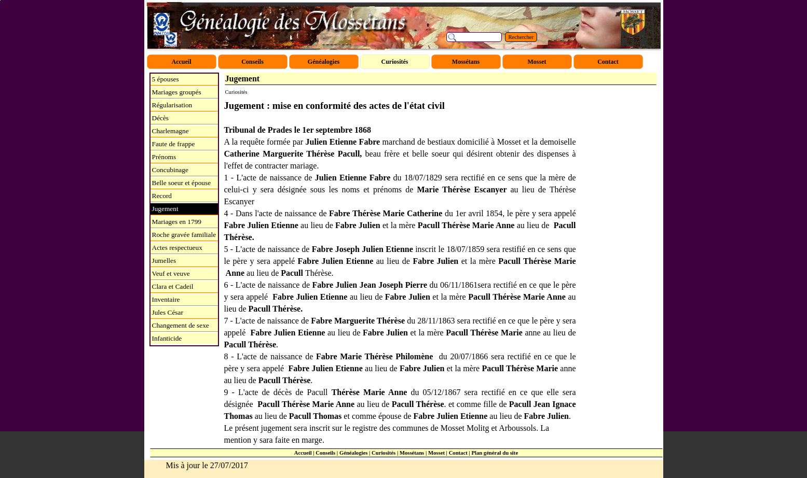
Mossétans (412, 453)
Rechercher (521, 37)
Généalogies (353, 453)
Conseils (325, 453)
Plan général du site (494, 453)
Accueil (303, 453)
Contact (458, 453)
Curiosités (383, 453)
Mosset (436, 453)
